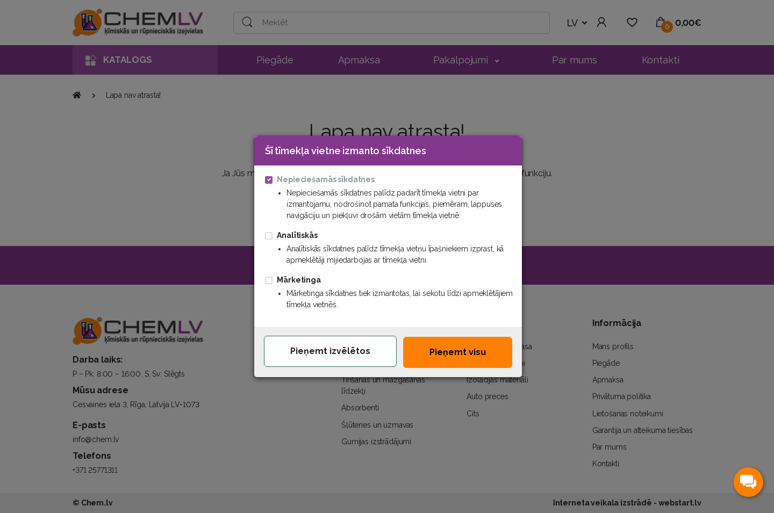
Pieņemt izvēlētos (330, 351)
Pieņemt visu (457, 352)
